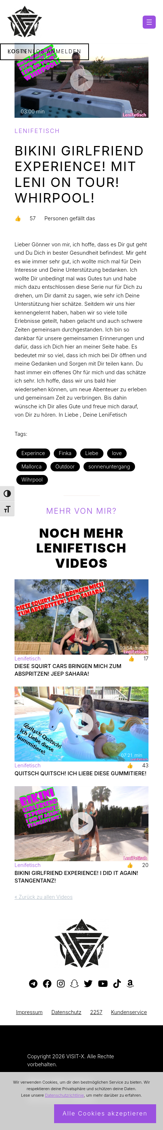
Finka (65, 453)
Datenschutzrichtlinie (64, 1095)
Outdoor (65, 466)
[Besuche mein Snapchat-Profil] (74, 984)
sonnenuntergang (109, 466)
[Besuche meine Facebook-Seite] (47, 984)
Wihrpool (32, 479)
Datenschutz (66, 1012)
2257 (96, 1012)
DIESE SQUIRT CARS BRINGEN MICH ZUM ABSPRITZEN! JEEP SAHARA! (68, 670)
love (117, 453)
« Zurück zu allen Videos (44, 897)
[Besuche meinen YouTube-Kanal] (103, 984)
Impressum (29, 1012)
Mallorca (31, 466)
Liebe (91, 453)
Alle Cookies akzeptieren (104, 1113)
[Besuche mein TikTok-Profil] (117, 984)
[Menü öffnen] (149, 22)
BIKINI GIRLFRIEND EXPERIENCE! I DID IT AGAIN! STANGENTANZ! (76, 877)
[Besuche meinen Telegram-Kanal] (33, 984)
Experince (33, 453)
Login (17, 51)
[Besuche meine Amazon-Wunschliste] (130, 984)
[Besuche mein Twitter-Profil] (88, 984)
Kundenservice (129, 1012)
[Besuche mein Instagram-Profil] (61, 984)
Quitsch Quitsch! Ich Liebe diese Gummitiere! (80, 773)
